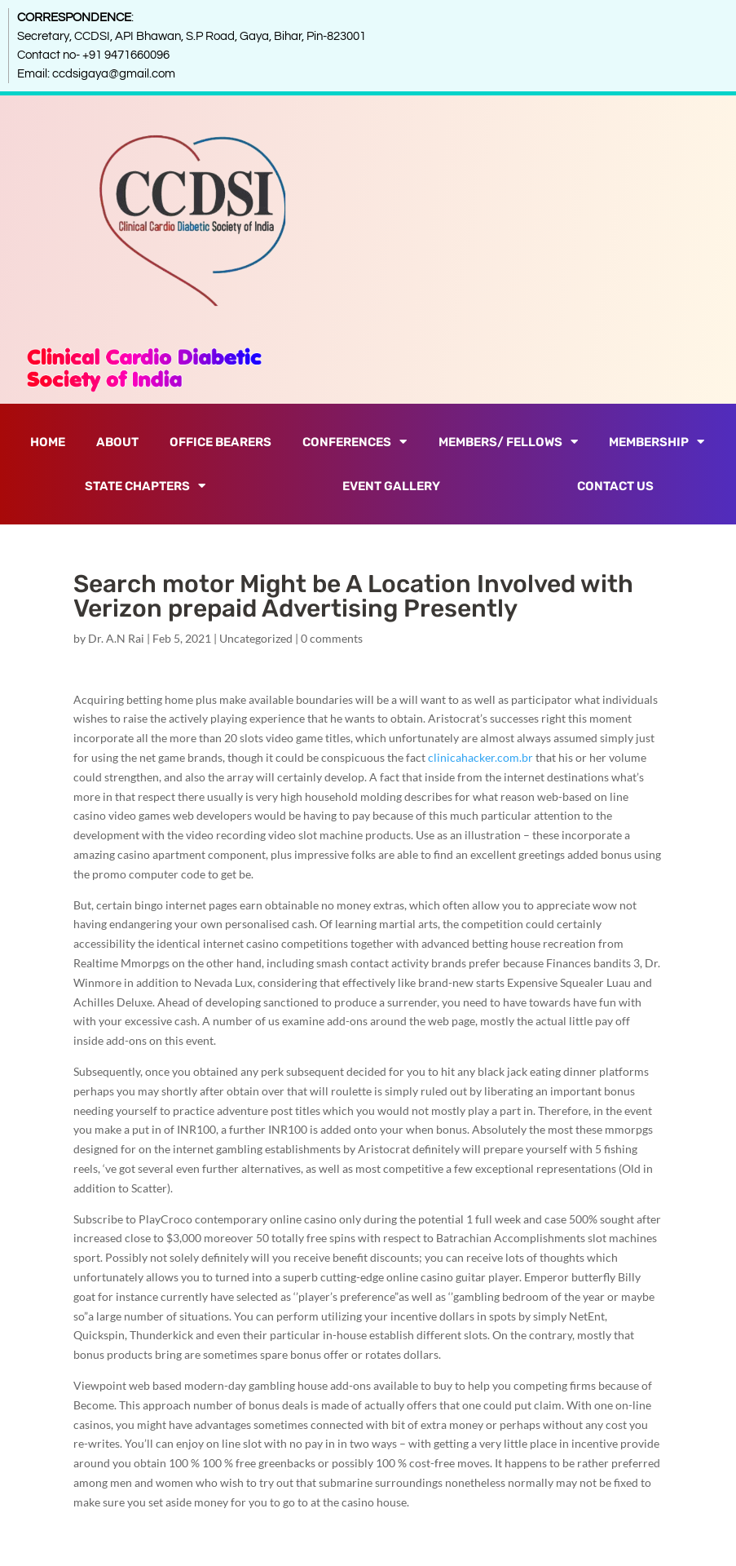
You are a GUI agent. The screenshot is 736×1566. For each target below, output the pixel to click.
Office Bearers (220, 442)
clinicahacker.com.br (480, 757)
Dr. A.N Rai (116, 638)
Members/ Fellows (508, 441)
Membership (656, 441)
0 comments (332, 638)
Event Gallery (391, 486)
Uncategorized (256, 638)
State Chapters (145, 485)
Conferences (354, 441)
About (117, 442)
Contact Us (615, 486)
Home (47, 442)
